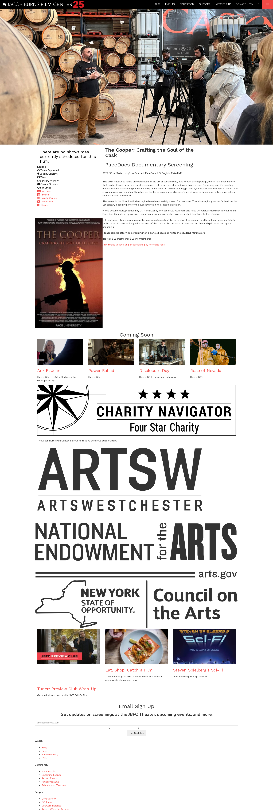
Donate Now (244, 4)
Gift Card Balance (51, 805)
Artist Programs (50, 782)
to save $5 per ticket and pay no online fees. (134, 244)
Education (187, 4)
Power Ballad (101, 370)
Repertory (45, 201)
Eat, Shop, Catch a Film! (129, 670)
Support (204, 4)
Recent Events (50, 778)
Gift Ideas (47, 802)
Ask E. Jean (48, 370)
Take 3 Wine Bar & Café (55, 809)
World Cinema (47, 198)
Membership (223, 4)
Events (170, 4)
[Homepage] (43, 4)
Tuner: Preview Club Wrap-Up (66, 688)
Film (157, 4)
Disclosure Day (154, 370)
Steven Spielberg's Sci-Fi (198, 670)
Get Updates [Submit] (137, 733)
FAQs (45, 758)
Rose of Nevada (205, 370)
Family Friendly (50, 754)
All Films (44, 191)
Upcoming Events (51, 775)
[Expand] (267, 4)
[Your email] (136, 723)
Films (44, 747)
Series (42, 205)
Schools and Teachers (54, 785)
